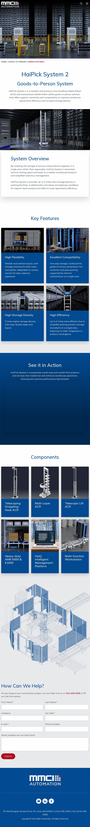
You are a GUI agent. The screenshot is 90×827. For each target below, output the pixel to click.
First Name (6, 702)
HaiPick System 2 (36, 62)
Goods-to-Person (17, 62)
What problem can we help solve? (18, 735)
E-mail (4, 724)
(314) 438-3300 (62, 811)
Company (6, 713)
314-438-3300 (73, 693)
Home (3, 62)
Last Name (50, 702)
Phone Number (52, 724)
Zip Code (49, 713)
